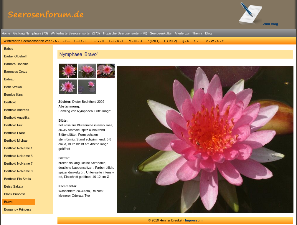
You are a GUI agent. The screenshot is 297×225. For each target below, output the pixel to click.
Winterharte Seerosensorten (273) (75, 33)
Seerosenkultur (161, 33)
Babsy (8, 48)
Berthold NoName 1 (18, 148)
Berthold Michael (16, 140)
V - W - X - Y (215, 41)
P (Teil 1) (153, 41)
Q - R (185, 41)
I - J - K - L (116, 41)
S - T (197, 41)
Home (6, 33)
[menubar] (106, 34)
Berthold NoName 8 (18, 171)
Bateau (9, 79)
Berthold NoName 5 (18, 156)
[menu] (18, 130)
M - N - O (135, 41)
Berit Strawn (13, 87)
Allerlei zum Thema (188, 33)
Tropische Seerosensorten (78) (125, 33)
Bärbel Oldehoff (15, 56)
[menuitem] (6, 33)
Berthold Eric (13, 125)
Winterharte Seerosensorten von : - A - (31, 41)
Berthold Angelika (16, 117)
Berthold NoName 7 (18, 163)
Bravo (8, 202)
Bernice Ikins (13, 94)
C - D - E (80, 41)
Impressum (193, 220)
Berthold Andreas (16, 110)
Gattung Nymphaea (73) (30, 33)
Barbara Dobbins (16, 64)
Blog (208, 33)
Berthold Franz (14, 133)
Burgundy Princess (17, 209)
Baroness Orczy (15, 71)
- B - (66, 41)
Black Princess (14, 194)
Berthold (10, 102)
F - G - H (98, 41)
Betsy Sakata (13, 186)
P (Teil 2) (170, 41)
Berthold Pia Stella (17, 179)
